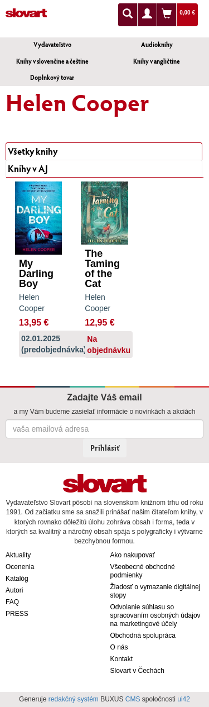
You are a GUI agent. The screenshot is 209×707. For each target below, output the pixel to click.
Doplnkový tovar (52, 77)
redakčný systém (73, 699)
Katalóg (17, 578)
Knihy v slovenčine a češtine (52, 61)
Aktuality (18, 555)
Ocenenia (20, 567)
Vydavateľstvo (52, 44)
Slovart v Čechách (137, 671)
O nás (119, 647)
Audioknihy (157, 44)
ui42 (183, 699)
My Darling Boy (36, 273)
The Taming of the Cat (102, 268)
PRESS (17, 614)
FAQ (12, 602)
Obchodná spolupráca (143, 635)
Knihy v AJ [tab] (28, 168)
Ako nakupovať (132, 555)
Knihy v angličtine (156, 61)
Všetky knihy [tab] (32, 151)
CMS (132, 699)
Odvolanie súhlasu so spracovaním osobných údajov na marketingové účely (155, 615)
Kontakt (121, 659)
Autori (14, 590)
